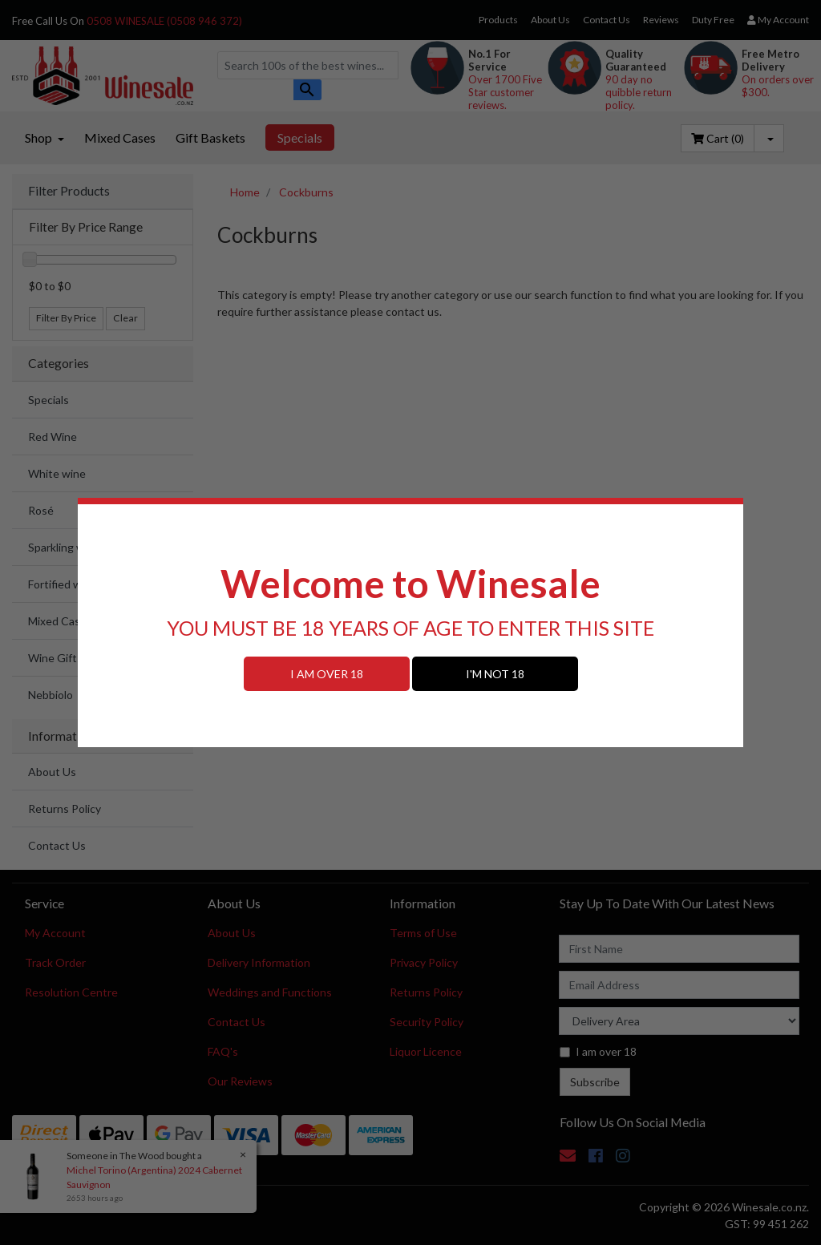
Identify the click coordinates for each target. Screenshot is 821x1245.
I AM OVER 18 (326, 674)
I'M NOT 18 (495, 674)
